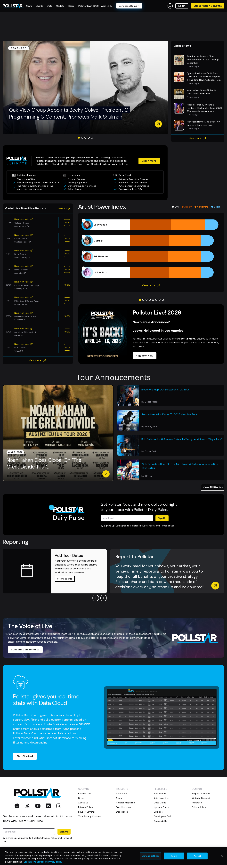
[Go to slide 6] (156, 300)
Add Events (160, 793)
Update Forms (161, 807)
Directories (122, 811)
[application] (151, 248)
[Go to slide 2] (82, 138)
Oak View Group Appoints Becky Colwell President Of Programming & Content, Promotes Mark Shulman (69, 113)
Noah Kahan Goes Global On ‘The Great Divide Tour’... (44, 463)
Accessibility (160, 820)
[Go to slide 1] (79, 138)
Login (181, 6)
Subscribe (121, 793)
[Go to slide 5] (92, 138)
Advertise (197, 802)
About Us (83, 802)
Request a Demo (201, 793)
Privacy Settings (87, 811)
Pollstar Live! (84, 793)
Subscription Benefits (208, 6)
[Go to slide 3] (85, 138)
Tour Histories (123, 807)
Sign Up (162, 518)
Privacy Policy (147, 525)
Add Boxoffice (161, 798)
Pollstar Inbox (199, 807)
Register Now (144, 355)
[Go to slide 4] (89, 138)
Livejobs (158, 811)
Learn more (149, 160)
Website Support (201, 798)
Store (81, 798)
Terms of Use (167, 525)
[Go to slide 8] (163, 300)
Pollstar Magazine (125, 802)
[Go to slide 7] (160, 300)
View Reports (64, 578)
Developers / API (162, 816)
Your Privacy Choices (89, 816)
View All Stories (213, 487)
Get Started (25, 756)
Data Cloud (160, 802)
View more (198, 138)
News (119, 798)
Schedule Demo (129, 5)
